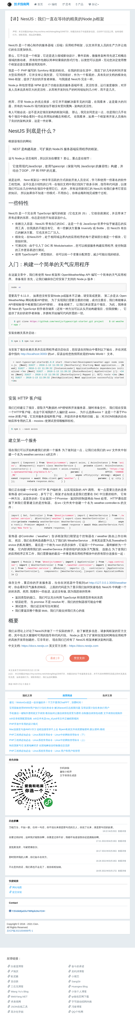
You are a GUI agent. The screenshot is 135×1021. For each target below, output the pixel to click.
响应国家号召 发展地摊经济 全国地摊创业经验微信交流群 (39, 745)
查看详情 (122, 831)
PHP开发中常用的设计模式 (23, 724)
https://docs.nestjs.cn (34, 645)
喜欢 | (54, 658)
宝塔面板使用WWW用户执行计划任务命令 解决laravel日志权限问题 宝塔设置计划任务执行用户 (59, 707)
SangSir (74, 981)
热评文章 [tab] (107, 695)
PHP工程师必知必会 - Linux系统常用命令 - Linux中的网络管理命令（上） (47, 740)
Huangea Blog (78, 986)
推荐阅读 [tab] (67, 695)
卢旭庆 (13, 971)
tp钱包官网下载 (78, 996)
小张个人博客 (77, 991)
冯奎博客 (75, 1006)
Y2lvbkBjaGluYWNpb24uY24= (28, 911)
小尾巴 (73, 976)
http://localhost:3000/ (34, 354)
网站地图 (17, 887)
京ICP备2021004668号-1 (20, 930)
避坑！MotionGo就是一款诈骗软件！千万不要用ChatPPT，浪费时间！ (46, 702)
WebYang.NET (18, 996)
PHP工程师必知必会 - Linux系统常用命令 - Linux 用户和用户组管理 (44, 750)
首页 (38, 4)
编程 (52, 4)
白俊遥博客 (15, 966)
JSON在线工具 (18, 1006)
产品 (79, 4)
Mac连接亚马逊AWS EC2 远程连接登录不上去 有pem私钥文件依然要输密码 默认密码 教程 (57, 729)
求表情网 (14, 1001)
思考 (66, 4)
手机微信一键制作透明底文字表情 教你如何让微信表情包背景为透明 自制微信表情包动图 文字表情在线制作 (65, 713)
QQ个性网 (75, 1011)
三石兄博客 (15, 986)
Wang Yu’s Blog (18, 991)
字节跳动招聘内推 (80, 1001)
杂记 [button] (93, 4)
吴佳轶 (13, 981)
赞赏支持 (79, 658)
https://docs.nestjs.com (83, 645)
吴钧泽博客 (76, 971)
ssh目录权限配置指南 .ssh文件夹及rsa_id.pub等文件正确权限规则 (44, 718)
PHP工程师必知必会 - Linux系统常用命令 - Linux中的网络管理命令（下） (47, 734)
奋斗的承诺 (76, 966)
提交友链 (17, 892)
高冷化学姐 (15, 1011)
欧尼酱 (13, 976)
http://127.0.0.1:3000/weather (108, 582)
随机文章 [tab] (27, 695)
